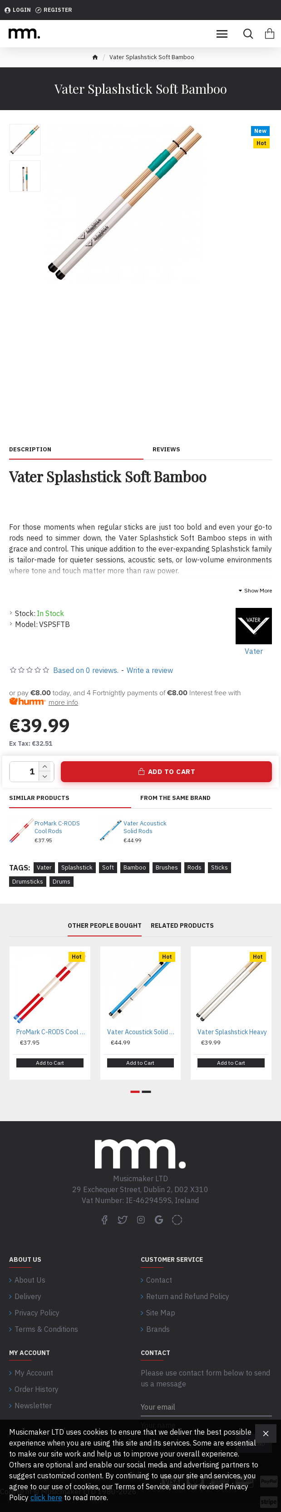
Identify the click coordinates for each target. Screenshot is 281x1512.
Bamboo (134, 867)
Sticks (219, 867)
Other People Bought (105, 926)
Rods (194, 867)
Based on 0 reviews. (85, 670)
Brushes (167, 867)
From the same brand (175, 798)
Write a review (150, 670)
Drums (61, 881)
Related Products (182, 926)
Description (30, 449)
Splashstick (77, 867)
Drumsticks (27, 881)
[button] (134, 1092)
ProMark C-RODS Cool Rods (57, 827)
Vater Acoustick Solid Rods (145, 827)
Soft (108, 867)
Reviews (166, 449)
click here (46, 1497)
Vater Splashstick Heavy (232, 1032)
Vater (44, 867)
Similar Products (39, 798)
